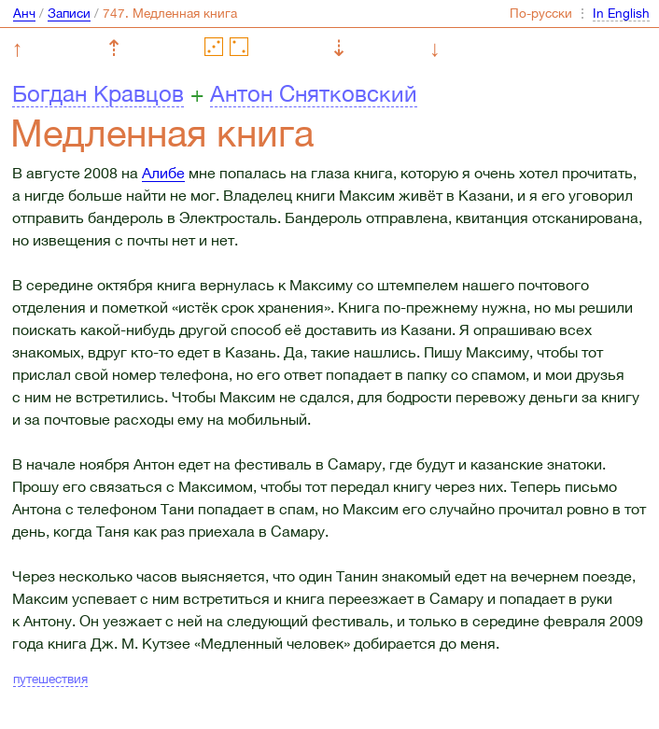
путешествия (50, 678)
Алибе (163, 172)
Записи (69, 13)
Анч (24, 13)
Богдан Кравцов (98, 93)
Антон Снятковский (313, 93)
